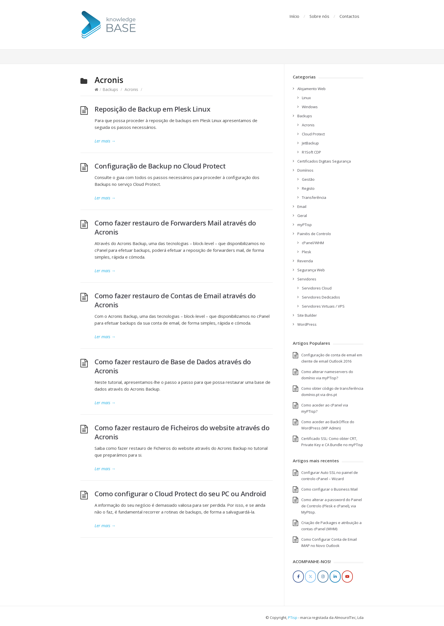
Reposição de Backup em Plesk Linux (152, 109)
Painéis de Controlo (314, 233)
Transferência (314, 197)
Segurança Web (311, 269)
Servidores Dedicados (321, 297)
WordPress (307, 324)
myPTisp (304, 224)
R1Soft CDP (311, 152)
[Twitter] (310, 576)
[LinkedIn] (335, 576)
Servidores (306, 279)
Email (301, 206)
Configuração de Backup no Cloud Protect (160, 166)
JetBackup (310, 143)
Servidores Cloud (317, 288)
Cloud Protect (313, 134)
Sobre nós (319, 16)
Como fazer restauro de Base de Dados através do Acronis (173, 366)
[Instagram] (322, 576)
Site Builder (307, 315)
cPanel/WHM (313, 242)
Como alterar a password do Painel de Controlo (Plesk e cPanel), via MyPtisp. (331, 506)
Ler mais (105, 141)
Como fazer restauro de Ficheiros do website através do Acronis (182, 432)
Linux (306, 97)
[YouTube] (347, 576)
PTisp (292, 617)
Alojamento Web (311, 88)
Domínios (305, 170)
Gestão (308, 179)
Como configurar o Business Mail (329, 489)
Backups (110, 89)
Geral (302, 215)
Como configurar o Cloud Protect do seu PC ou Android (180, 493)
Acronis (131, 89)
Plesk (306, 251)
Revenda (305, 260)
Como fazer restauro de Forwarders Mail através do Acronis (175, 227)
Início (294, 16)
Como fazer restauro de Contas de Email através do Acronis (175, 300)
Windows (310, 106)
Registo (308, 188)
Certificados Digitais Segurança (324, 161)
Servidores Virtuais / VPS (323, 306)
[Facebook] (298, 576)
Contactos (349, 16)
